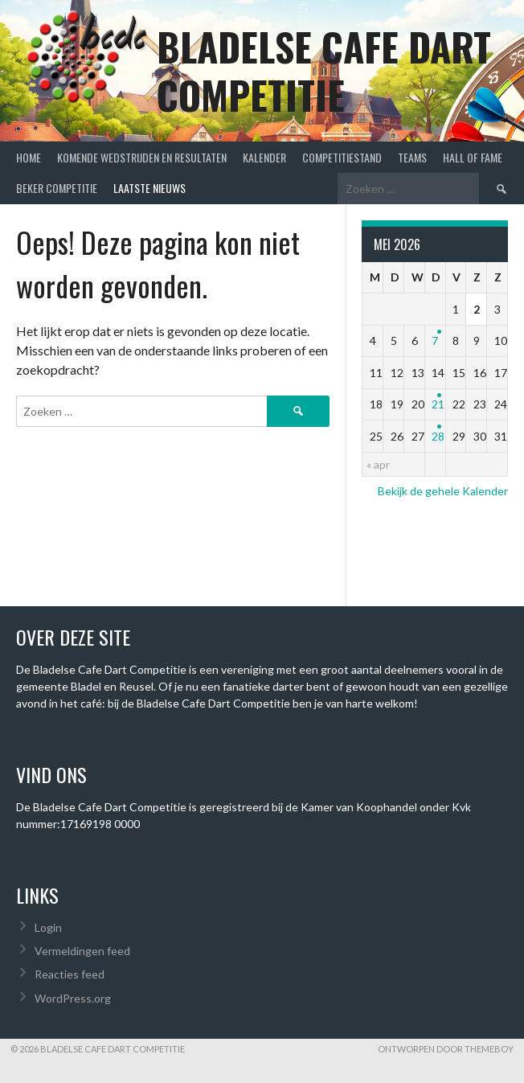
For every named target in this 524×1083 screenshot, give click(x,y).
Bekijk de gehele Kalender (443, 491)
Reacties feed (69, 974)
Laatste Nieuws (149, 187)
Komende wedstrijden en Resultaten (142, 157)
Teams (412, 157)
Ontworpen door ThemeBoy (446, 1049)
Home (28, 157)
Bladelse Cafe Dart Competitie (324, 70)
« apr (378, 464)
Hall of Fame (472, 157)
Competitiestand (342, 157)
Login (48, 927)
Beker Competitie (56, 187)
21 (438, 404)
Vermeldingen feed (82, 951)
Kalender (264, 157)
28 (438, 436)
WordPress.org (73, 998)
